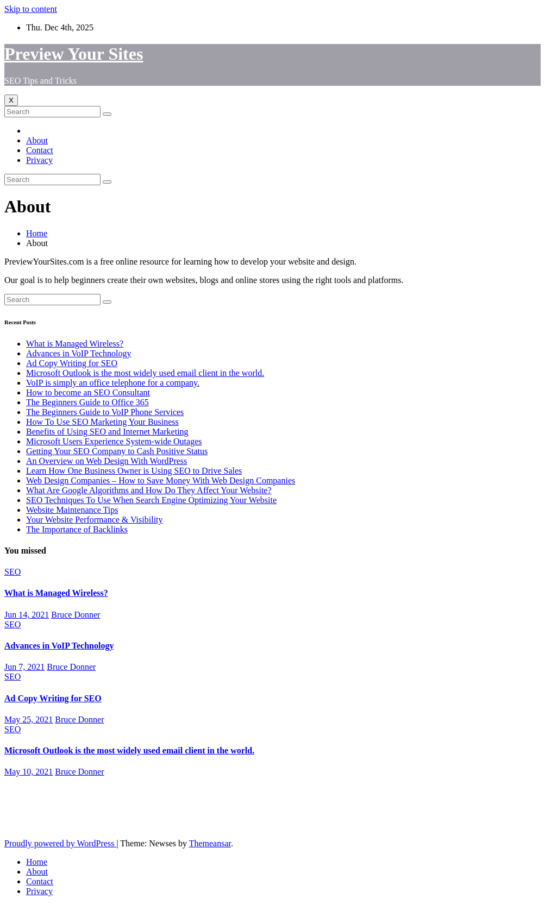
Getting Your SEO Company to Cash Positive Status (117, 451)
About (37, 140)
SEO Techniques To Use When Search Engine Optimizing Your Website (151, 500)
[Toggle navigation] (11, 100)
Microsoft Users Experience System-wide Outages (114, 441)
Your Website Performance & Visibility (94, 519)
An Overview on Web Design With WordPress (106, 461)
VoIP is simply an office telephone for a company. (112, 382)
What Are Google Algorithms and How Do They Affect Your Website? (149, 490)
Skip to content (30, 9)
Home (36, 233)
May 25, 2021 (28, 719)
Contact (39, 150)
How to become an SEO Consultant (88, 392)
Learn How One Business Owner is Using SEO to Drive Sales (134, 470)
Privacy (39, 160)
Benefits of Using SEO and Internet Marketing (107, 431)
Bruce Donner (75, 614)
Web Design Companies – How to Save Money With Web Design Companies (160, 480)
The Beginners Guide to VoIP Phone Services (105, 412)
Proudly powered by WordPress (60, 843)
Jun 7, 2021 (24, 666)
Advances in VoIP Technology (78, 353)
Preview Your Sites (73, 54)
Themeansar (210, 843)
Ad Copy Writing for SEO (71, 363)
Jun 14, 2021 (26, 614)
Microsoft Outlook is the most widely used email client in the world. (145, 373)
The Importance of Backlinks (77, 529)
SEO (12, 571)
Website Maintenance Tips (72, 509)
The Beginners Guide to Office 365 (87, 402)
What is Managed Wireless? (74, 343)
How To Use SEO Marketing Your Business (102, 421)
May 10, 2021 (28, 771)
